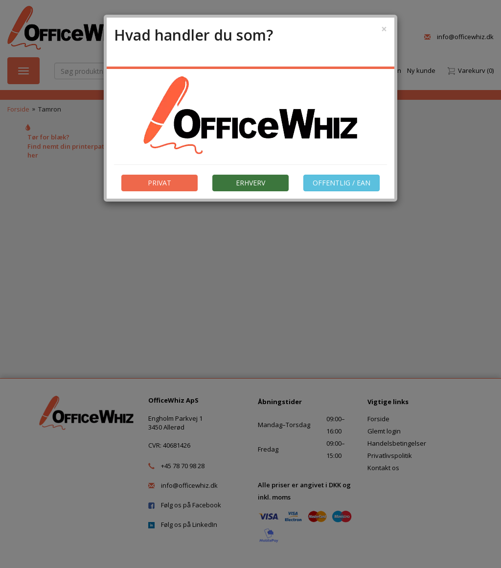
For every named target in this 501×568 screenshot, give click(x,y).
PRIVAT (159, 182)
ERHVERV (250, 182)
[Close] (384, 29)
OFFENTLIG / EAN (341, 182)
